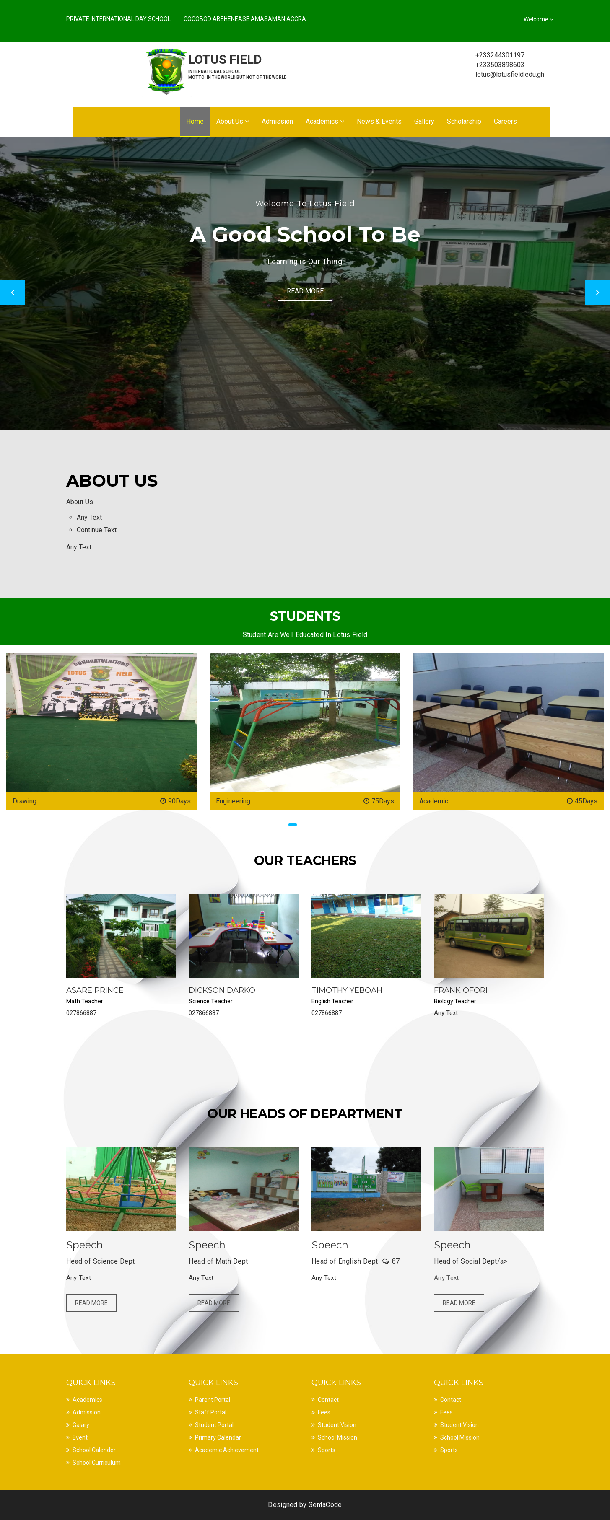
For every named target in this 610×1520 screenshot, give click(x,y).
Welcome (538, 19)
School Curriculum (97, 1462)
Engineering (233, 801)
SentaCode (325, 1505)
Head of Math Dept (218, 1261)
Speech (84, 1245)
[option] (305, 283)
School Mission (337, 1437)
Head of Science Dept (100, 1261)
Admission (277, 121)
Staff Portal (210, 1412)
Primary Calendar (218, 1437)
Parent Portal (212, 1399)
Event (80, 1437)
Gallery (424, 121)
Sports (326, 1450)
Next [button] (597, 292)
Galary (81, 1425)
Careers (505, 121)
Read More (305, 291)
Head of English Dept (344, 1261)
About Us (232, 121)
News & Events (379, 121)
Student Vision (337, 1425)
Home (195, 121)
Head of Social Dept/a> (470, 1261)
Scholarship (464, 121)
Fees (324, 1412)
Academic (433, 801)
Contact (328, 1399)
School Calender (94, 1450)
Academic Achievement (227, 1450)
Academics (325, 121)
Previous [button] (12, 292)
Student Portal (214, 1425)
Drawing (24, 801)
